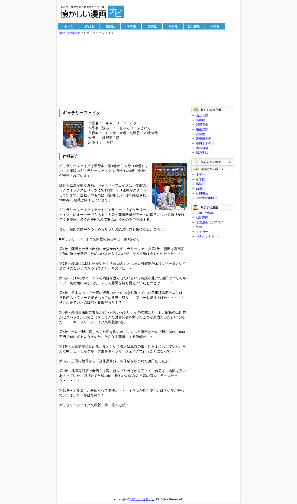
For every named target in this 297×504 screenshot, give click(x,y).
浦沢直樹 (202, 124)
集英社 (110, 26)
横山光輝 (202, 129)
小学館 (131, 26)
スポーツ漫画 (205, 213)
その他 (214, 26)
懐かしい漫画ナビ (71, 33)
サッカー (202, 231)
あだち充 (202, 115)
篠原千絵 (202, 152)
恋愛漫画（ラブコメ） (211, 222)
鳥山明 (200, 120)
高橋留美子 (203, 138)
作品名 (89, 26)
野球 (199, 227)
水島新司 (202, 148)
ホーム (68, 26)
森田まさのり (205, 143)
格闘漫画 (202, 217)
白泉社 (173, 26)
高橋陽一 (202, 134)
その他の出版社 (206, 198)
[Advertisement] (148, 71)
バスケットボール (208, 236)
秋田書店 (194, 26)
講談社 (152, 26)
